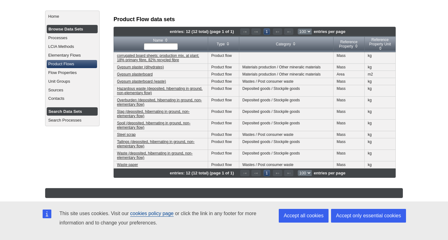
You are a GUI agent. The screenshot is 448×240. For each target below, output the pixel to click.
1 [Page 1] (267, 31)
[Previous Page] (256, 31)
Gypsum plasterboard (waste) (141, 81)
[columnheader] (161, 44)
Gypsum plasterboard (135, 74)
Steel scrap (126, 134)
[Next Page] (277, 31)
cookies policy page (152, 213)
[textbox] (161, 46)
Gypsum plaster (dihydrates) (140, 67)
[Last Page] (288, 31)
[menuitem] (72, 16)
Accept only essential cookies (368, 215)
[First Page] (245, 31)
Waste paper (127, 165)
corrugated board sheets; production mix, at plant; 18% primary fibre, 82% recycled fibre (158, 57)
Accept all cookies (304, 215)
